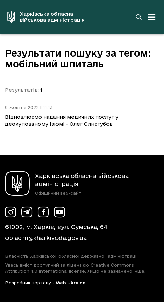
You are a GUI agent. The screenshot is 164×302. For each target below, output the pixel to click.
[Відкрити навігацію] (152, 17)
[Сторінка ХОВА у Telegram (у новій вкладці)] (26, 212)
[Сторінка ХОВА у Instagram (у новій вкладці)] (10, 212)
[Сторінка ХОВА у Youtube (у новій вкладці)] (59, 212)
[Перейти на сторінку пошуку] (138, 17)
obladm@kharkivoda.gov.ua (46, 238)
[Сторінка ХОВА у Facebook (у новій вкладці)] (43, 212)
